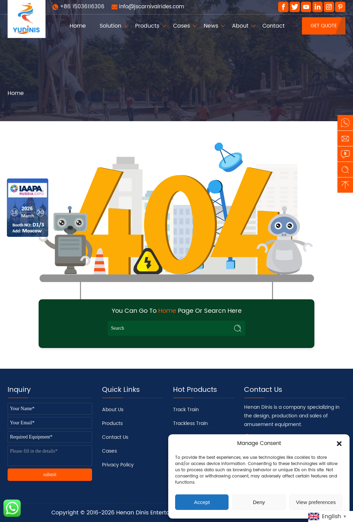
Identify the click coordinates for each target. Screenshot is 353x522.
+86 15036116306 (82, 6)
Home (78, 25)
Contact (273, 25)
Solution (110, 25)
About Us (112, 410)
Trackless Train (190, 423)
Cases (181, 25)
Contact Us (115, 437)
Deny (259, 502)
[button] (339, 443)
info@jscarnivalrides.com (151, 6)
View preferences (316, 502)
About (240, 25)
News (211, 25)
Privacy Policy (118, 465)
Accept (202, 502)
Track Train (186, 410)
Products (147, 25)
